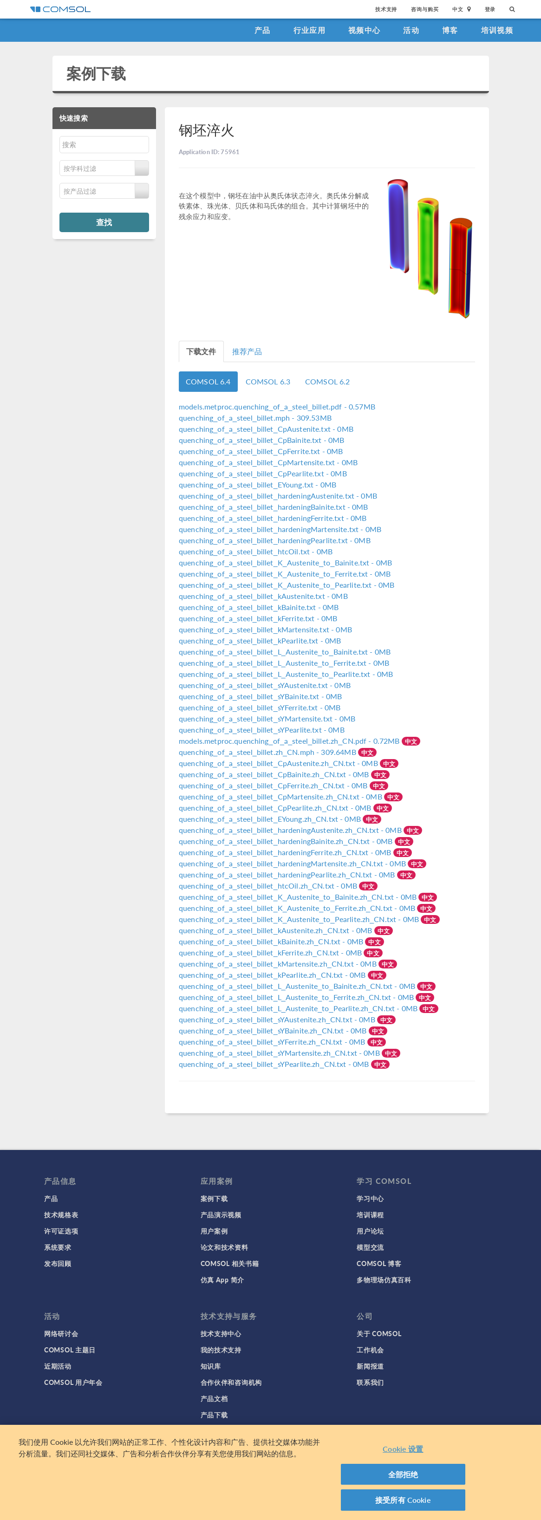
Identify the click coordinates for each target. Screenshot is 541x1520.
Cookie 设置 (403, 1448)
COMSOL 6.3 (268, 381)
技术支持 (386, 9)
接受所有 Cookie (403, 1499)
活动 (411, 30)
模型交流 (370, 1247)
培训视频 (497, 30)
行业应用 (309, 30)
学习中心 (370, 1198)
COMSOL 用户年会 (73, 1382)
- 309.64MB (268, 752)
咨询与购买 (424, 9)
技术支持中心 (221, 1333)
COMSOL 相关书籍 (230, 1263)
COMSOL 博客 (379, 1263)
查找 (104, 221)
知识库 (211, 1366)
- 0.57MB (277, 406)
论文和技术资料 (224, 1247)
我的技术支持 (221, 1349)
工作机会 (370, 1349)
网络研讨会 (61, 1333)
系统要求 (58, 1247)
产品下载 (214, 1414)
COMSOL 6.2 (327, 381)
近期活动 (58, 1366)
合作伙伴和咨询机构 (231, 1382)
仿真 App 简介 (222, 1279)
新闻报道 (370, 1366)
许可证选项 (61, 1230)
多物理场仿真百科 (384, 1279)
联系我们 (370, 1382)
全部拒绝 (403, 1474)
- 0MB (266, 428)
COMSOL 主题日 (70, 1349)
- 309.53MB (255, 417)
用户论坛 (370, 1230)
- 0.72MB (290, 740)
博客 (450, 30)
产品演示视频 (221, 1214)
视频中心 (364, 30)
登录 (490, 9)
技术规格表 (61, 1214)
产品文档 (214, 1398)
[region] (270, 1472)
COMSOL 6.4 (208, 381)
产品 (262, 30)
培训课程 (370, 1214)
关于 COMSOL (379, 1333)
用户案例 (214, 1230)
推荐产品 (247, 351)
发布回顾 (58, 1263)
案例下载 (96, 73)
